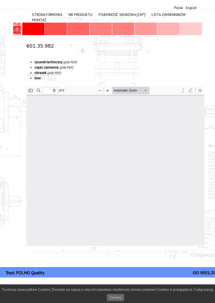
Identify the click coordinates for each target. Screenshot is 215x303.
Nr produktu (80, 14)
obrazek (40, 72)
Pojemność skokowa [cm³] (122, 14)
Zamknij (115, 297)
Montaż (39, 20)
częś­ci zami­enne (46, 67)
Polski (178, 8)
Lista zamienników (169, 14)
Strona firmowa (47, 14)
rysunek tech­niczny (48, 62)
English (191, 8)
